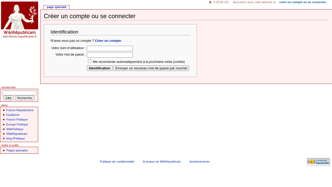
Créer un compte (108, 41)
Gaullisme (12, 114)
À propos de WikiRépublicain (162, 161)
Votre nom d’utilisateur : (68, 48)
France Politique (17, 119)
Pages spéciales (17, 150)
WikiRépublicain (16, 133)
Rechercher (9, 87)
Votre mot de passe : (71, 54)
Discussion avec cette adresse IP (254, 2)
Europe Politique (17, 124)
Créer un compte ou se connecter (302, 2)
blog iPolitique (15, 138)
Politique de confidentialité (117, 161)
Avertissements (199, 161)
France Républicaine (19, 110)
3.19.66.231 (221, 2)
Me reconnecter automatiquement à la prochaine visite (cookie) (139, 62)
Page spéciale (56, 7)
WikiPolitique (14, 129)
